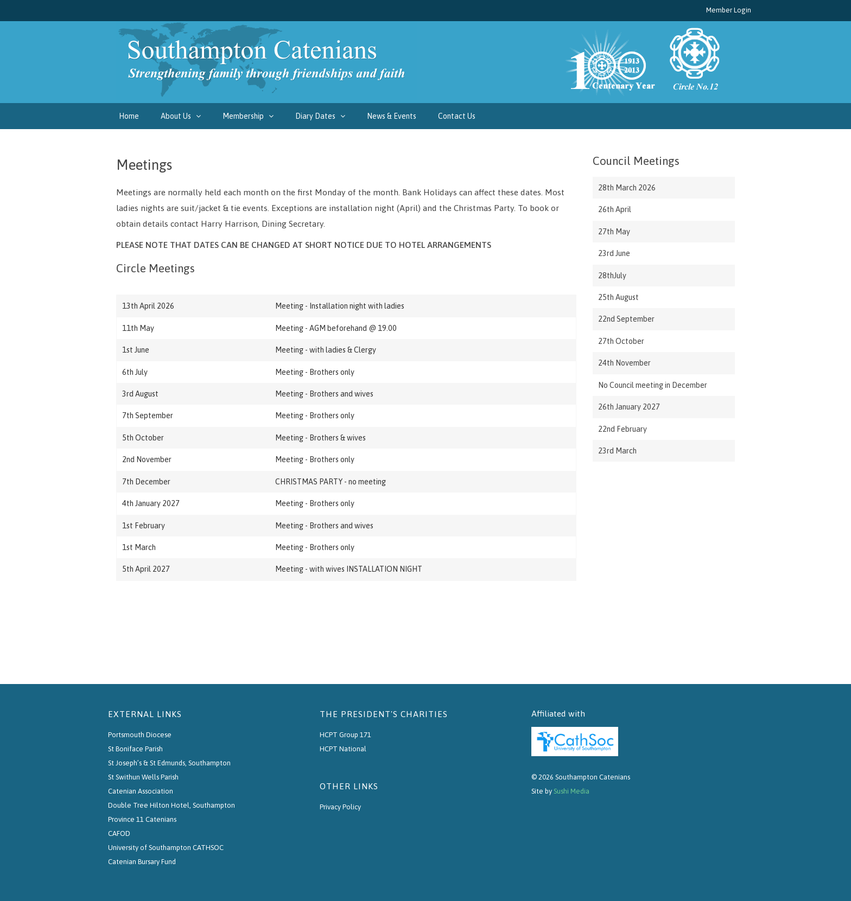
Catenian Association (140, 791)
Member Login (728, 10)
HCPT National (343, 749)
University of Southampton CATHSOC (166, 848)
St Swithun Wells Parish (143, 777)
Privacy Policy (340, 807)
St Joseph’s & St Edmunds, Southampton (169, 763)
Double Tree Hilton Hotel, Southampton (171, 805)
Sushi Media (571, 791)
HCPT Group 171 (345, 735)
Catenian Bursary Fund (142, 862)
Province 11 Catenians (142, 819)
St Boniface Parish (135, 749)
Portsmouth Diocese (140, 735)
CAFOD (119, 833)
